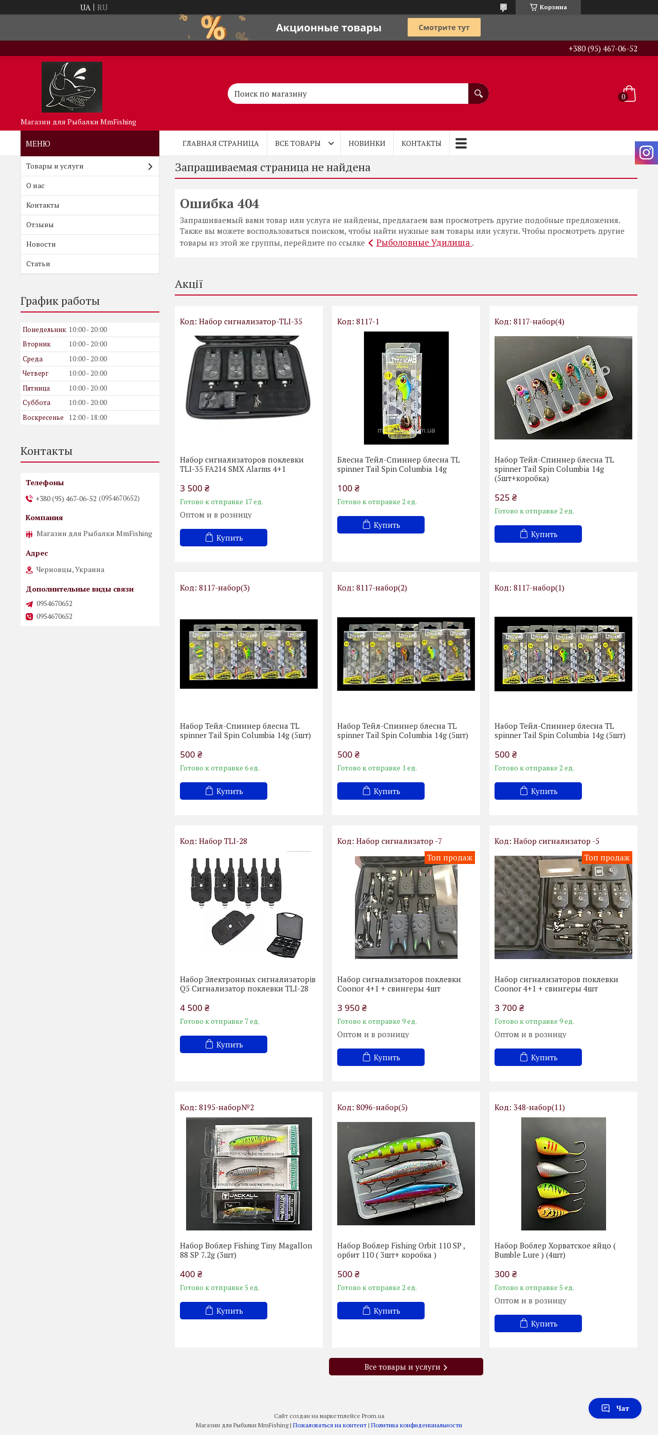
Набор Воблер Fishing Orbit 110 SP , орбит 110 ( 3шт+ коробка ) (401, 1250)
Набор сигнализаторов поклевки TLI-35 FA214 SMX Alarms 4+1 (242, 464)
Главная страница (220, 143)
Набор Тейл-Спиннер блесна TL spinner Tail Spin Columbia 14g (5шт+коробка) (554, 469)
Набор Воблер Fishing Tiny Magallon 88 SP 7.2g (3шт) (246, 1250)
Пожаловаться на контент (330, 1425)
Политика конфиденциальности (416, 1425)
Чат (615, 1408)
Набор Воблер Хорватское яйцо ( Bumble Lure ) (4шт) (555, 1250)
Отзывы (40, 224)
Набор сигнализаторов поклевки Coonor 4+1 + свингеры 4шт (399, 983)
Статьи (38, 263)
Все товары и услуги (402, 1367)
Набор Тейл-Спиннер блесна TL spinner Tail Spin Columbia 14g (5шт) (245, 730)
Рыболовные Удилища (424, 242)
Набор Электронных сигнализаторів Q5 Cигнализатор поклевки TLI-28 (248, 983)
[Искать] (478, 88)
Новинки (367, 143)
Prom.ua (373, 1416)
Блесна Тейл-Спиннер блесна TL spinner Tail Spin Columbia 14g (398, 464)
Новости (41, 244)
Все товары (298, 143)
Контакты (421, 143)
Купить (229, 537)
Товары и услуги (55, 166)
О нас (35, 185)
